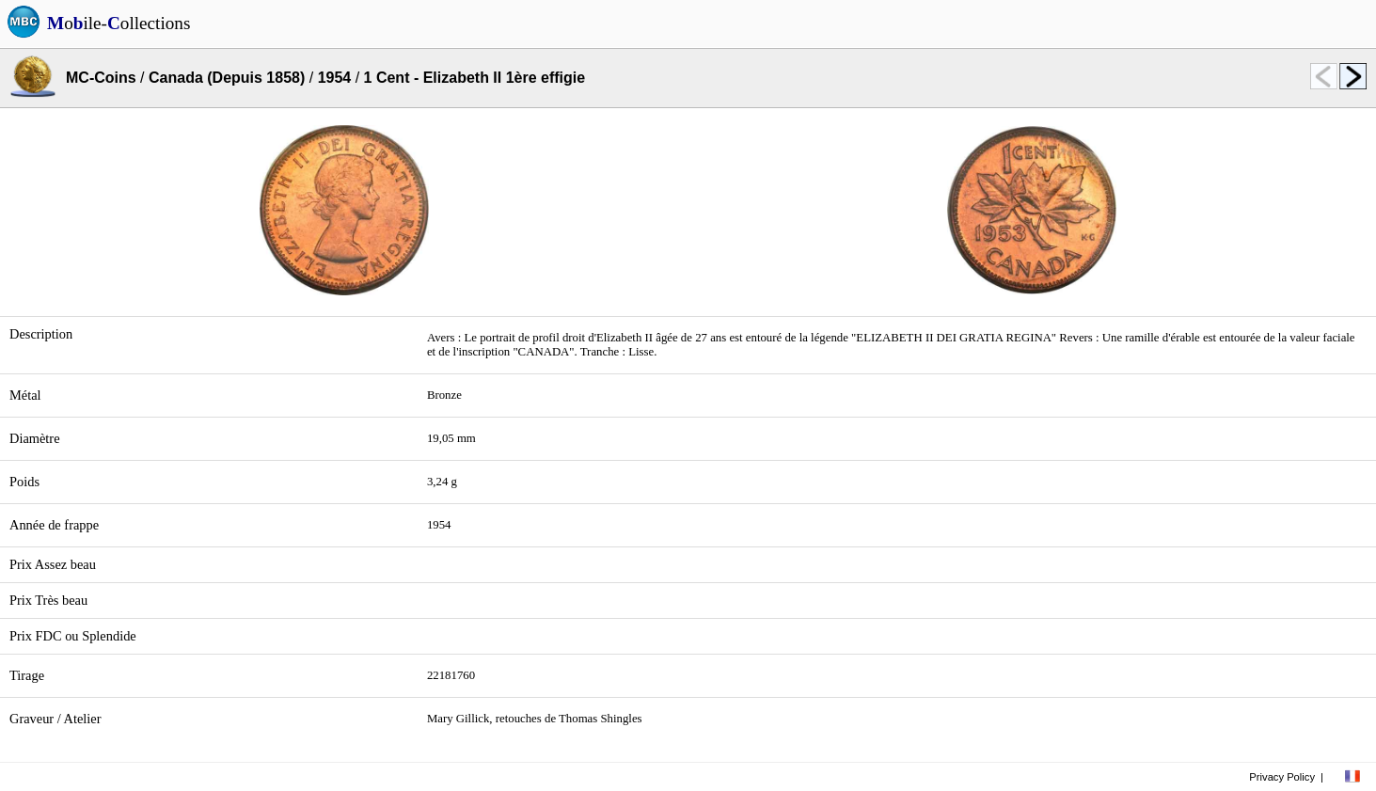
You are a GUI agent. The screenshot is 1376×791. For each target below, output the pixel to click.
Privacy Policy (1282, 777)
